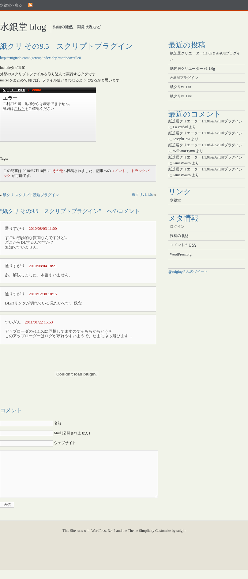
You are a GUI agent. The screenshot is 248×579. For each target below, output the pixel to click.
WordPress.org (180, 254)
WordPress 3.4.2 (103, 540)
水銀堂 (175, 200)
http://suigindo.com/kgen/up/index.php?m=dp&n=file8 (40, 58)
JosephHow (181, 139)
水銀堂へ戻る (11, 5)
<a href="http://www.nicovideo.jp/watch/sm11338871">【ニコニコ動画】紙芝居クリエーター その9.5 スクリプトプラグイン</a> (48, 114)
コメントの (183, 245)
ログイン (177, 226)
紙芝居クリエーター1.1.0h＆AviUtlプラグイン (205, 56)
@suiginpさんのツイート (188, 271)
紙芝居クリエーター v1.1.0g (192, 68)
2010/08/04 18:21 (43, 265)
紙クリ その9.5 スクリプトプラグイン (66, 46)
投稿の (179, 235)
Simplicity (146, 540)
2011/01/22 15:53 (39, 322)
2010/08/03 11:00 (43, 228)
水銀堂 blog (23, 27)
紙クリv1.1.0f (180, 87)
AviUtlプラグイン (184, 78)
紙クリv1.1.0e (142, 194)
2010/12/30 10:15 (43, 294)
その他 (57, 171)
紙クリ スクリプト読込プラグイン (31, 195)
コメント (118, 171)
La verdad (180, 127)
